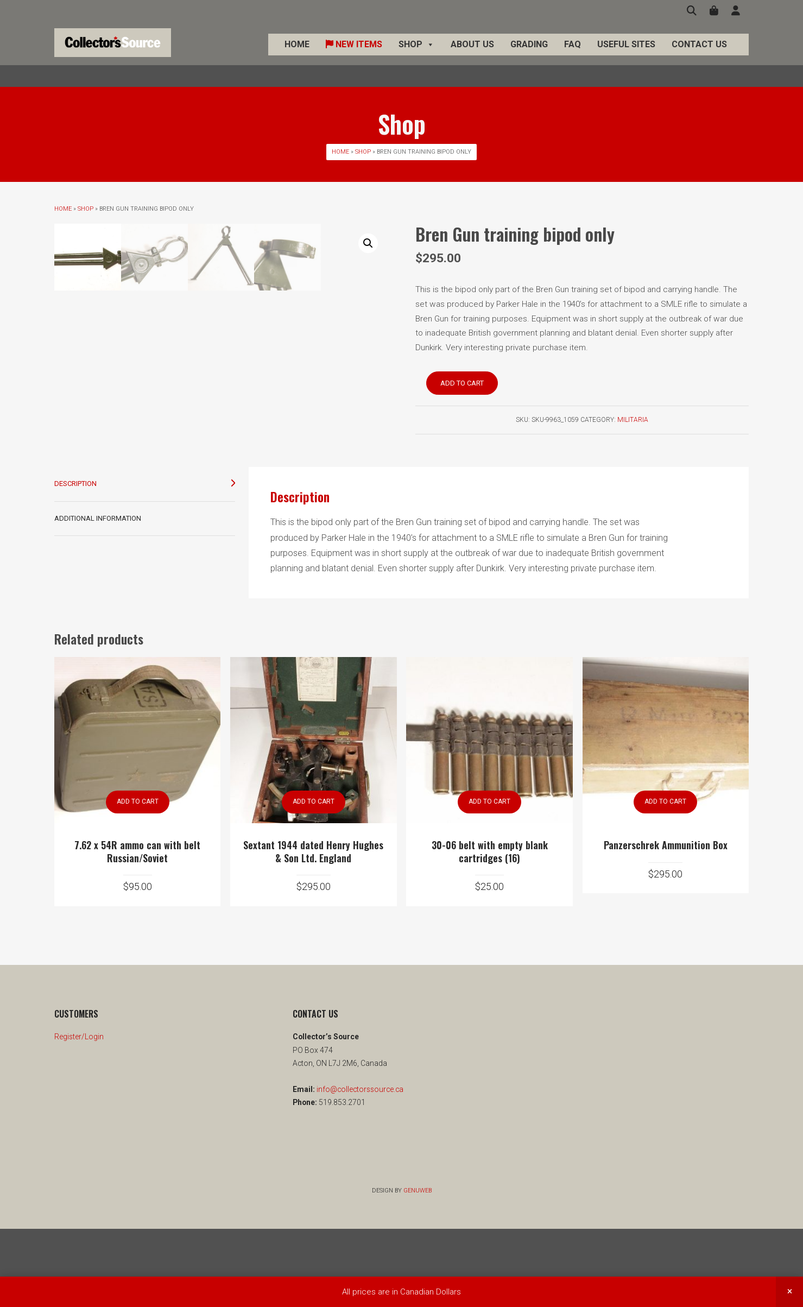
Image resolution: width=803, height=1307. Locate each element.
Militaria (632, 420)
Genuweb (417, 1268)
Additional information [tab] (97, 596)
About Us (472, 55)
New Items (354, 55)
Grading (529, 55)
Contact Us (699, 55)
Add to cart (462, 383)
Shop (416, 55)
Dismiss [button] (789, 1292)
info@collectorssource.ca (359, 1168)
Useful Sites (626, 55)
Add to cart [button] (138, 880)
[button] (368, 243)
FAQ (572, 55)
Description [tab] (75, 562)
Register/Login (79, 1115)
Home (296, 55)
